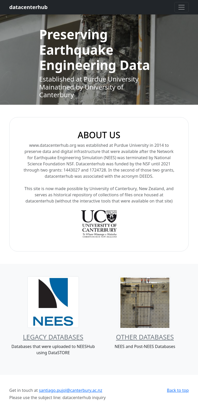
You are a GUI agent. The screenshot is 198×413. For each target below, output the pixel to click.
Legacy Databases (53, 337)
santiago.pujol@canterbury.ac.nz (70, 390)
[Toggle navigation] (181, 7)
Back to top (178, 390)
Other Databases (145, 337)
